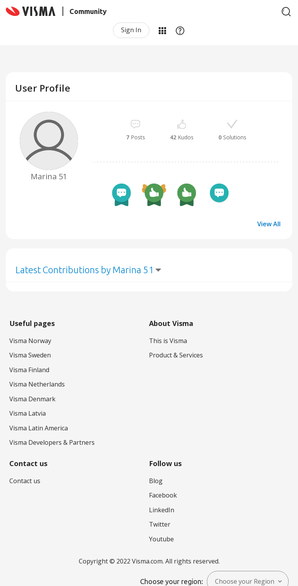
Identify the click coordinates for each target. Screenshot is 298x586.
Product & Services (176, 355)
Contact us (24, 481)
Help (180, 30)
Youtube (161, 539)
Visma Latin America (38, 428)
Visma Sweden (30, 355)
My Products (162, 30)
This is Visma (168, 340)
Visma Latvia (27, 413)
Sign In (131, 30)
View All (269, 224)
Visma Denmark (32, 399)
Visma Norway (30, 340)
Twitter (159, 524)
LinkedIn (161, 510)
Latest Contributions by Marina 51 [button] (85, 270)
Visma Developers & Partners (52, 442)
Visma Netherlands (37, 384)
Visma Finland (29, 370)
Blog (156, 481)
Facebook (163, 495)
